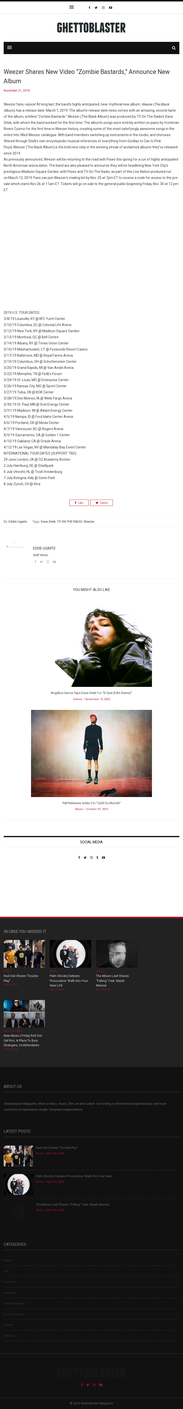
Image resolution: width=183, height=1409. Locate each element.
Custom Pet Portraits (18, 893)
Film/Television (14, 1303)
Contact (9, 1336)
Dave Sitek (48, 521)
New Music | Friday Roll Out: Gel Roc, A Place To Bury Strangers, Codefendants (23, 1040)
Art (6, 1271)
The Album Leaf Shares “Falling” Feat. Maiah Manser (112, 980)
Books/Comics (14, 1314)
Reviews (9, 1292)
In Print (8, 1325)
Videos (77, 699)
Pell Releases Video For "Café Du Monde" (92, 803)
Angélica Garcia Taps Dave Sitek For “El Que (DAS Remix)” (91, 693)
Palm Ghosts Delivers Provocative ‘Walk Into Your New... (75, 1176)
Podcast (9, 1282)
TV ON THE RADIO (69, 521)
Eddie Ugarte (18, 521)
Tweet (102, 503)
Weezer (89, 521)
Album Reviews (13, 1031)
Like (79, 503)
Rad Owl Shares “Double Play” (57, 1148)
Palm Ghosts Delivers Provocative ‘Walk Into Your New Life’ (69, 980)
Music (79, 809)
